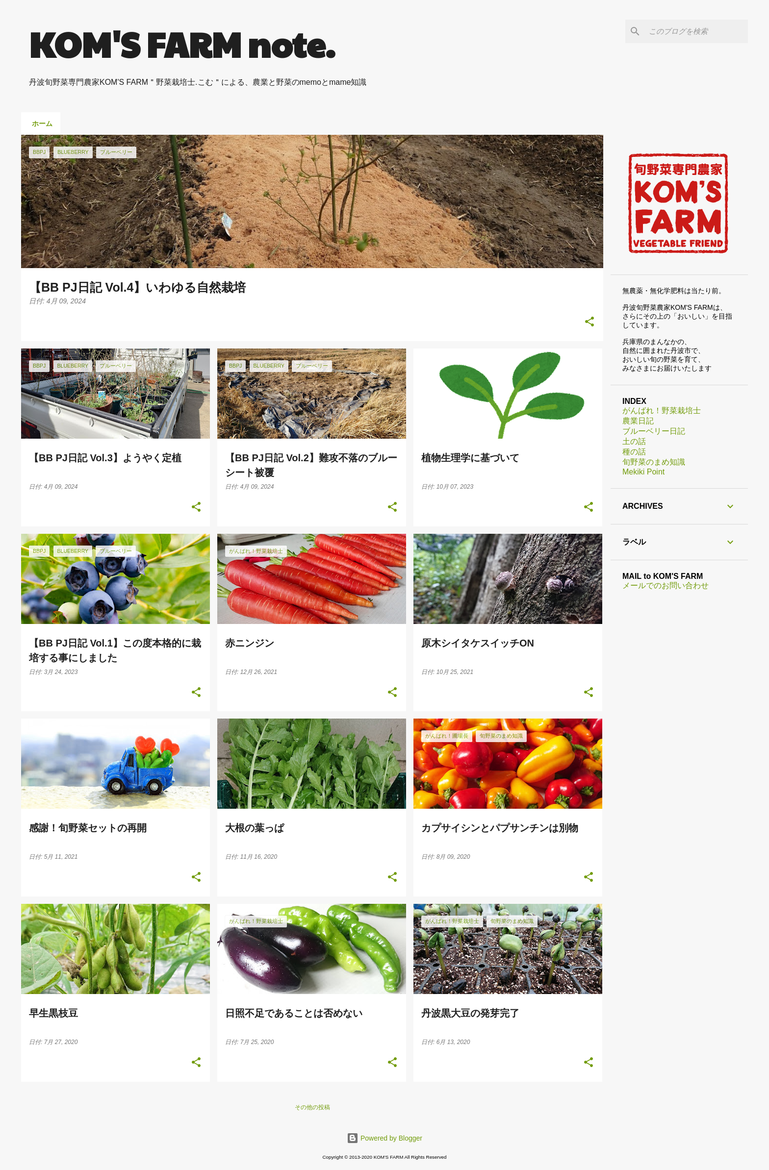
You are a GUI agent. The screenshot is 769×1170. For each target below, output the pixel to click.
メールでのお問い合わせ (665, 585)
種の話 (634, 452)
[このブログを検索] (696, 31)
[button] (589, 322)
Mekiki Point (643, 472)
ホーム (42, 123)
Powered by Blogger (384, 1138)
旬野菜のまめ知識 (653, 462)
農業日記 (638, 421)
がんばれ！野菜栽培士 (661, 410)
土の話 (634, 441)
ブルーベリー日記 (653, 431)
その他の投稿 (312, 1107)
